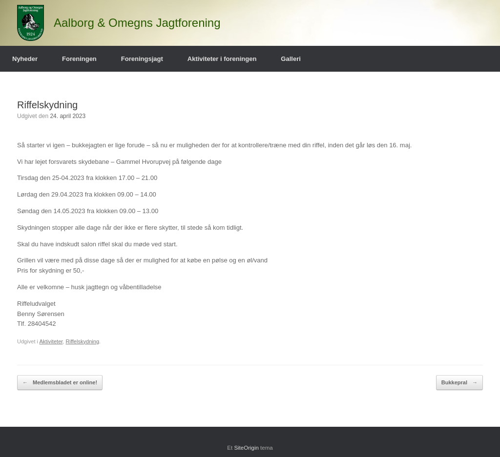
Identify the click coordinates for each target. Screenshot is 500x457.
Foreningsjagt (142, 58)
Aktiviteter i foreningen (222, 58)
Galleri (290, 58)
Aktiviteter (50, 341)
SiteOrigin (246, 448)
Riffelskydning (82, 341)
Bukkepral (459, 382)
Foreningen (79, 58)
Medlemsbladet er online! (59, 382)
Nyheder (25, 58)
